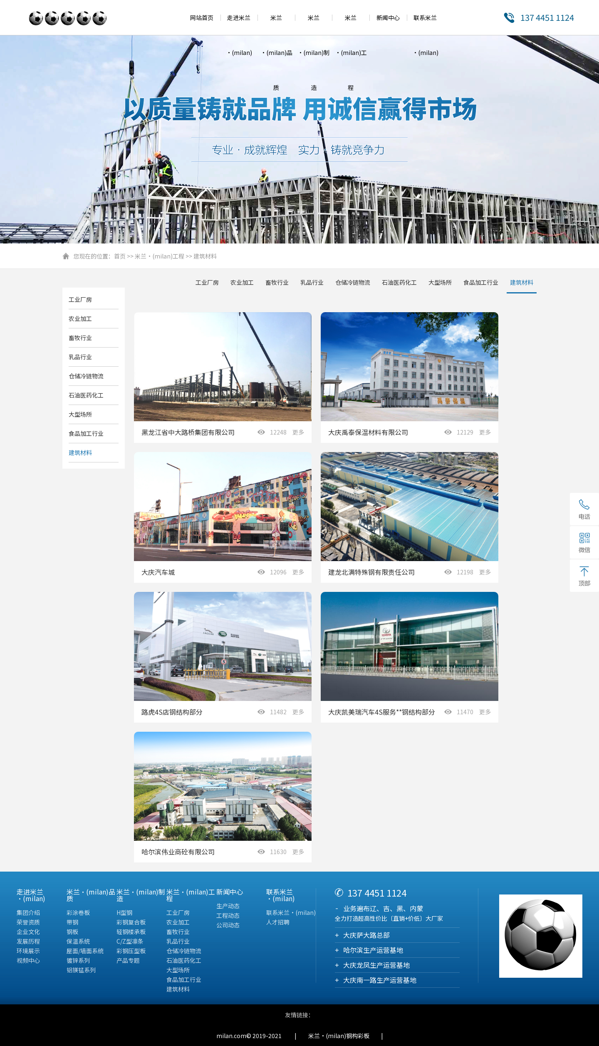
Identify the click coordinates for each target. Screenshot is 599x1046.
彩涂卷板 (78, 912)
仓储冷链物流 (352, 282)
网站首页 (201, 17)
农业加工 (242, 282)
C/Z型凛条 (130, 941)
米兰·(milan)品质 (276, 52)
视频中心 (28, 960)
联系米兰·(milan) (291, 912)
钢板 (72, 931)
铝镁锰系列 (81, 970)
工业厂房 (207, 282)
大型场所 (440, 282)
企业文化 (28, 931)
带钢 (72, 922)
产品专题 (128, 960)
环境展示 (28, 951)
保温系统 (78, 941)
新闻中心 (388, 17)
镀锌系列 (78, 960)
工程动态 (228, 915)
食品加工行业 (480, 282)
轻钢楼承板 (131, 931)
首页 (120, 256)
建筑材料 (205, 256)
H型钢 (124, 912)
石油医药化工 (399, 282)
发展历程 (28, 941)
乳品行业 (312, 282)
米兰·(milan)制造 (313, 52)
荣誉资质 (28, 922)
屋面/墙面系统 (85, 951)
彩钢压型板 (131, 951)
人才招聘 (278, 922)
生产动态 (228, 906)
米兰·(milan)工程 (351, 52)
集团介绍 (28, 912)
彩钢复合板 (131, 922)
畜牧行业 (277, 282)
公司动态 (228, 925)
